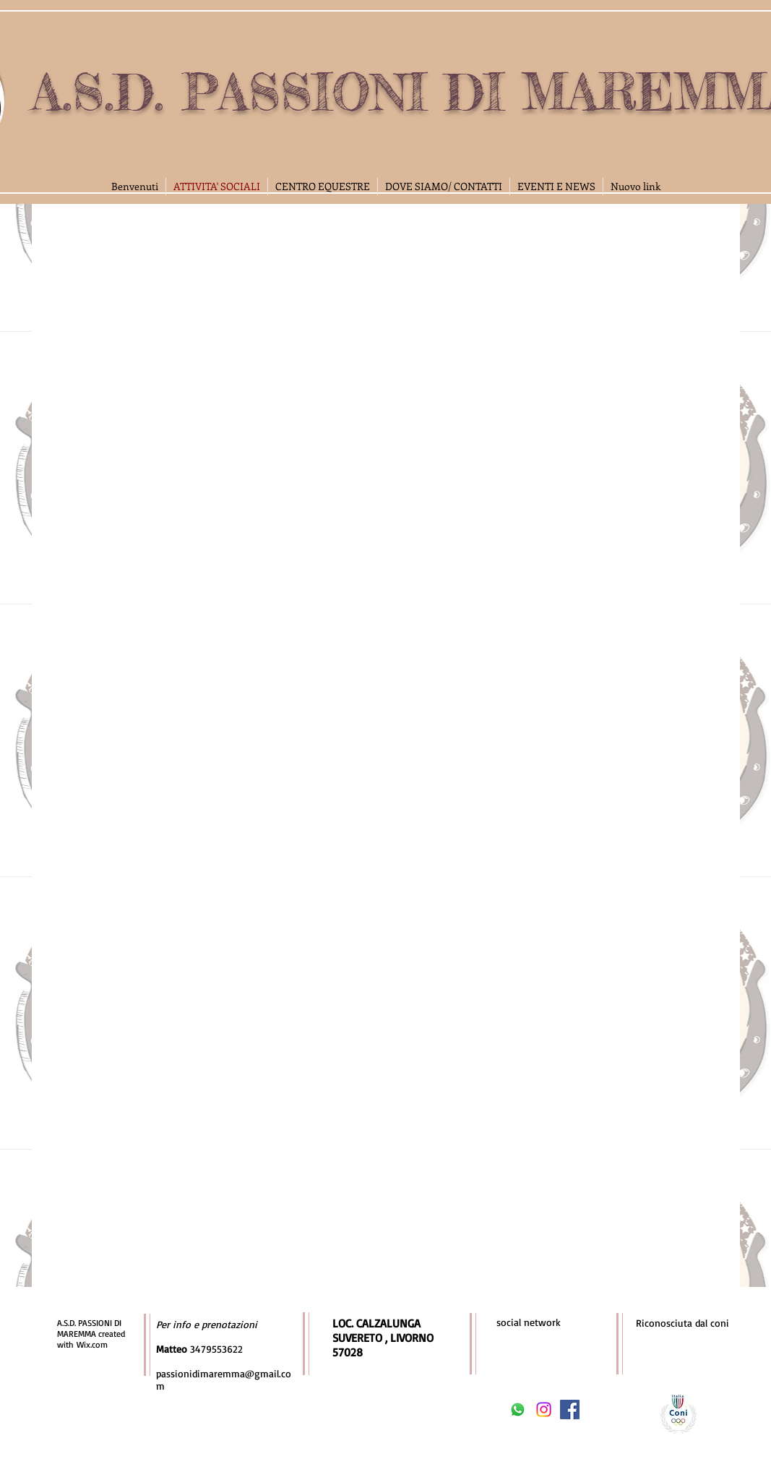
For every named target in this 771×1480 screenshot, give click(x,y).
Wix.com (92, 1344)
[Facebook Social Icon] (570, 1409)
